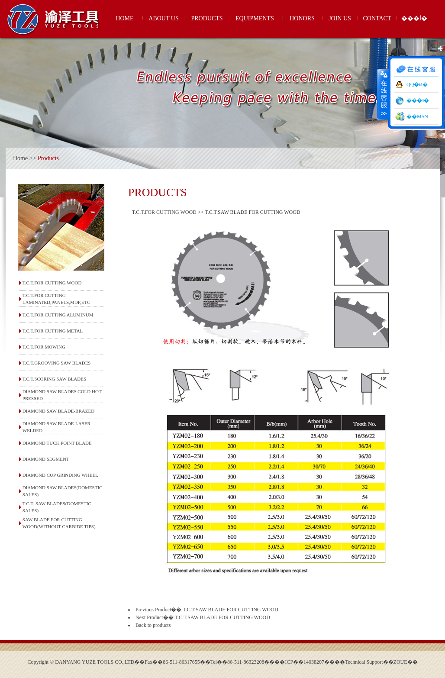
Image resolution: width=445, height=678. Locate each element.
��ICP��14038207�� (304, 662)
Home (20, 158)
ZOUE (400, 662)
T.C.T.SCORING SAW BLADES (54, 378)
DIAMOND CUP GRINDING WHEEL (60, 475)
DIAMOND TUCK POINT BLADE (57, 443)
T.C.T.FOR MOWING (44, 346)
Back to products (153, 625)
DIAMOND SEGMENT (46, 459)
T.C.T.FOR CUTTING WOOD (52, 282)
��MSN (417, 116)
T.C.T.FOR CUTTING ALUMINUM (58, 314)
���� (383, 93)
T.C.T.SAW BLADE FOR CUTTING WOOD (230, 610)
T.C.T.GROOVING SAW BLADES (57, 362)
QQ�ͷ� (417, 84)
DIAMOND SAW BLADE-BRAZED (58, 410)
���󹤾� (417, 100)
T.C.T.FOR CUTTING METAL (53, 330)
